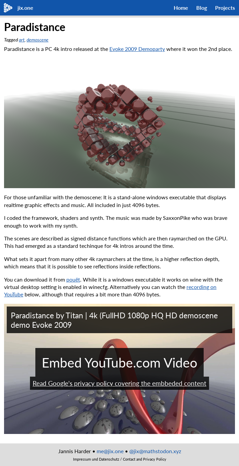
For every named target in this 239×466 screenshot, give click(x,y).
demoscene (37, 39)
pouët (73, 279)
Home (181, 7)
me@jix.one (110, 451)
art (22, 39)
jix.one (25, 7)
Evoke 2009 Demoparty (137, 49)
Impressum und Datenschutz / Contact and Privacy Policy (119, 459)
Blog (201, 7)
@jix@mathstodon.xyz (155, 451)
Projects (225, 7)
